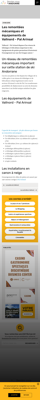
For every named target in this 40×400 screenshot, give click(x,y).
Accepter (14, 395)
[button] (38, 384)
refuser (26, 395)
